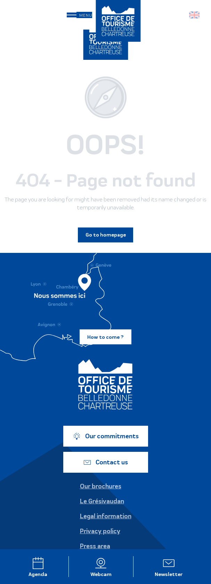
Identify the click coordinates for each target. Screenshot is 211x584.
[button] (179, 15)
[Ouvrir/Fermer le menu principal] (79, 15)
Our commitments (106, 436)
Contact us (105, 462)
